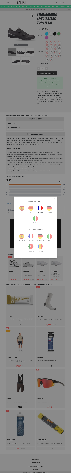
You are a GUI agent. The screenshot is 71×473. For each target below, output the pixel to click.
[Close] (54, 199)
